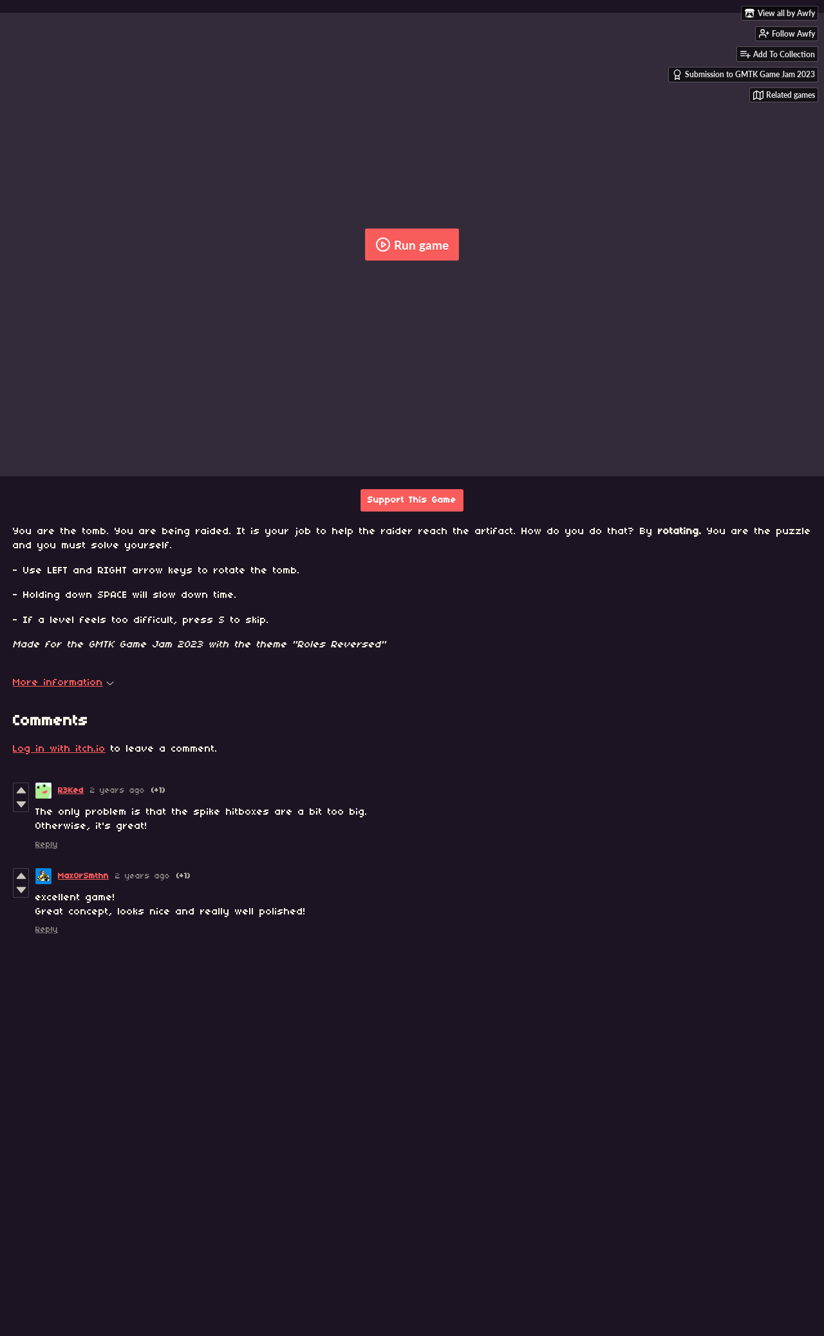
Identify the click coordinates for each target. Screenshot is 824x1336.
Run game (412, 244)
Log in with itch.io (59, 749)
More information (63, 683)
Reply (46, 844)
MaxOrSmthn (83, 876)
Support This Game (412, 500)
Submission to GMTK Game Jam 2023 (743, 75)
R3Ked (71, 790)
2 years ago (117, 790)
